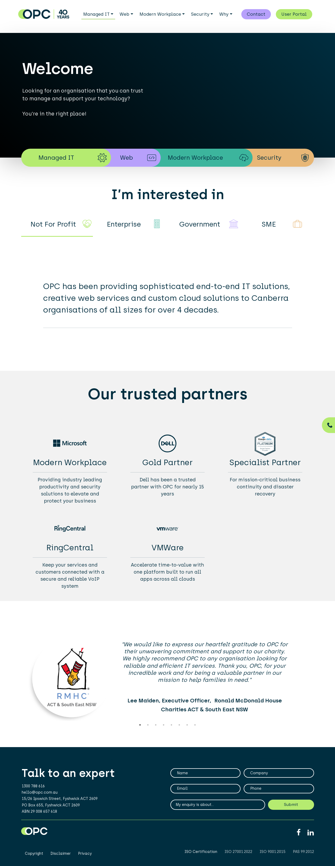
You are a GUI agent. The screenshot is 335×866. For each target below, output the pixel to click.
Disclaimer (61, 853)
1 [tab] (140, 725)
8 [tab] (195, 725)
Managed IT (96, 14)
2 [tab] (147, 725)
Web (124, 14)
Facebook (299, 832)
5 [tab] (171, 725)
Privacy (85, 853)
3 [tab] (155, 725)
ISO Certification (201, 852)
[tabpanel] (167, 680)
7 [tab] (187, 725)
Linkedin (310, 832)
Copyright (34, 853)
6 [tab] (179, 725)
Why (223, 14)
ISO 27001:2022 (238, 852)
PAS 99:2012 (303, 852)
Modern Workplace (160, 14)
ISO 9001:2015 (273, 852)
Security (200, 14)
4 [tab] (163, 725)
